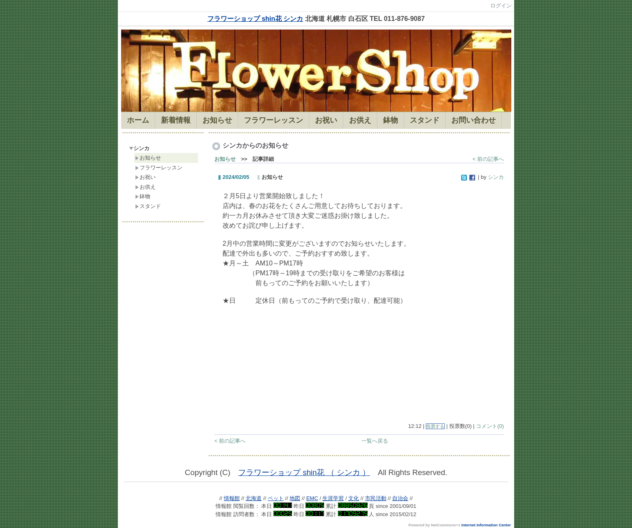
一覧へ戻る (374, 441)
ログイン (501, 5)
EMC (312, 498)
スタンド (148, 206)
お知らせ (148, 158)
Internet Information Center (486, 525)
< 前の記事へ (488, 159)
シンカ (139, 148)
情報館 (232, 498)
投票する (435, 426)
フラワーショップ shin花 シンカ (255, 18)
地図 (295, 498)
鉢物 (142, 196)
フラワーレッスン (158, 168)
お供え (145, 187)
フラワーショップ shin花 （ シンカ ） (304, 472)
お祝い (145, 177)
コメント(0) (490, 426)
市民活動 (375, 498)
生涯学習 (333, 498)
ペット (276, 498)
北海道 (254, 498)
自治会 (400, 498)
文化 (353, 498)
